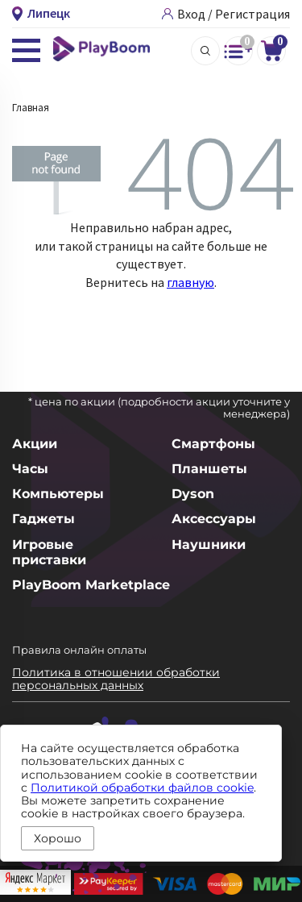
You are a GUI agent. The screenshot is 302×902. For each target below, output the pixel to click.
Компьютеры (58, 493)
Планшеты (209, 468)
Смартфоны (213, 443)
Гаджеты (43, 518)
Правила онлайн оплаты (79, 649)
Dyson (193, 493)
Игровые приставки (49, 552)
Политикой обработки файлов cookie (142, 787)
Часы (30, 468)
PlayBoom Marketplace (91, 584)
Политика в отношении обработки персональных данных (116, 679)
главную (190, 282)
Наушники (209, 544)
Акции (34, 443)
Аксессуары (214, 518)
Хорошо (57, 838)
